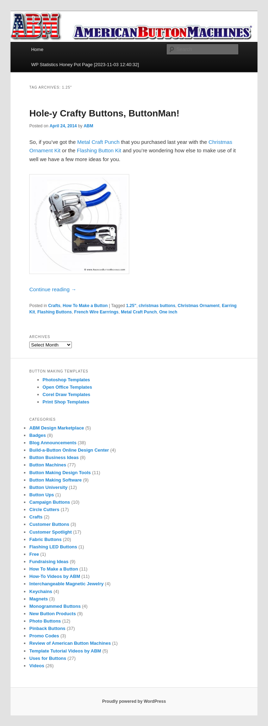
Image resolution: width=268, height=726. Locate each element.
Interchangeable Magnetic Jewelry (66, 583)
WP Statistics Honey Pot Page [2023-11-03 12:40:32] (85, 64)
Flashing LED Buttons (53, 546)
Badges (37, 435)
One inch (168, 312)
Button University (48, 487)
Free (34, 554)
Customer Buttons (49, 524)
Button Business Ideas (54, 457)
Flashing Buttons (54, 312)
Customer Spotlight (50, 532)
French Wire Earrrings (96, 312)
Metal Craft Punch (98, 142)
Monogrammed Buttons (55, 606)
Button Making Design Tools (60, 472)
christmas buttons (157, 305)
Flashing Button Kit (99, 150)
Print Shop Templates (66, 402)
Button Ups (41, 494)
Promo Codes (44, 635)
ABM (88, 125)
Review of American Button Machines (70, 643)
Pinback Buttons (47, 628)
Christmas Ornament (199, 305)
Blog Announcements (52, 442)
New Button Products (52, 613)
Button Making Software (55, 480)
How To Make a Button (85, 305)
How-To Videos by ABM (54, 576)
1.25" (131, 305)
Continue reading (52, 289)
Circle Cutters (44, 509)
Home (37, 49)
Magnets (38, 598)
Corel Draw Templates (67, 394)
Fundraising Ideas (48, 561)
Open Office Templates (67, 387)
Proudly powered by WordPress (134, 701)
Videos (36, 665)
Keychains (40, 591)
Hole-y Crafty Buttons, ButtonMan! (104, 113)
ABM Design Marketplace (56, 428)
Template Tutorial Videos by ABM (65, 651)
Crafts (54, 305)
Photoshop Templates (66, 379)
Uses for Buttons (47, 658)
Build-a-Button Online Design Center (69, 450)
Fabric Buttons (45, 539)
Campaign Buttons (49, 502)
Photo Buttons (45, 621)
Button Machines (47, 464)
